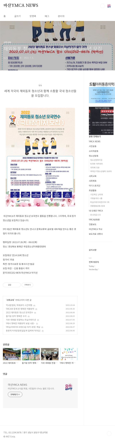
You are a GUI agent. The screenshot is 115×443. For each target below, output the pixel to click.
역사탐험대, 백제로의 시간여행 (19, 305)
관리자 (61, 16)
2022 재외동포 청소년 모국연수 (19, 312)
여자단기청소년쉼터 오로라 (101, 171)
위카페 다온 (94, 167)
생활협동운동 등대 (97, 205)
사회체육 (92, 180)
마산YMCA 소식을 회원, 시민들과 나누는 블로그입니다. (31, 388)
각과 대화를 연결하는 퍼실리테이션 (21, 319)
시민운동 (92, 146)
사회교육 (10, 299)
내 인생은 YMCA (96, 210)
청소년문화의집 (96, 160)
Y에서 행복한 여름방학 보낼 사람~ (20, 323)
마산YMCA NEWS (20, 6)
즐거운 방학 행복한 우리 (16, 316)
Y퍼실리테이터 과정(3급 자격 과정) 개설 (23, 326)
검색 (102, 6)
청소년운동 (93, 155)
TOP (109, 433)
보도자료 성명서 (96, 233)
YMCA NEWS (94, 141)
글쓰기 (17, 16)
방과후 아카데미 (96, 163)
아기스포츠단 (94, 185)
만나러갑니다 (95, 214)
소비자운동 (93, 151)
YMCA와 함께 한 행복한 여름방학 (20, 308)
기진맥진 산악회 (96, 194)
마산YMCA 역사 (95, 229)
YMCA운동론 (94, 219)
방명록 (33, 16)
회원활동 (92, 190)
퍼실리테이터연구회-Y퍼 (99, 202)
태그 (47, 16)
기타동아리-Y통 (96, 198)
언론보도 (92, 224)
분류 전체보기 (95, 136)
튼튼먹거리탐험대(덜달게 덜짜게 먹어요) (23, 330)
